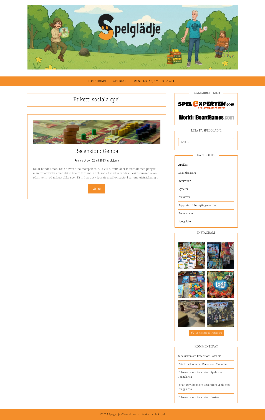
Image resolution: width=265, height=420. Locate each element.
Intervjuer (184, 181)
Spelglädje (184, 222)
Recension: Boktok (208, 397)
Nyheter (183, 189)
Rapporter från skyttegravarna (197, 205)
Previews (184, 197)
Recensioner (97, 81)
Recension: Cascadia (209, 356)
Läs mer (97, 188)
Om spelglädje (144, 81)
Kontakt (168, 81)
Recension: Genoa (96, 151)
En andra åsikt (187, 173)
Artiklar (119, 81)
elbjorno (114, 160)
